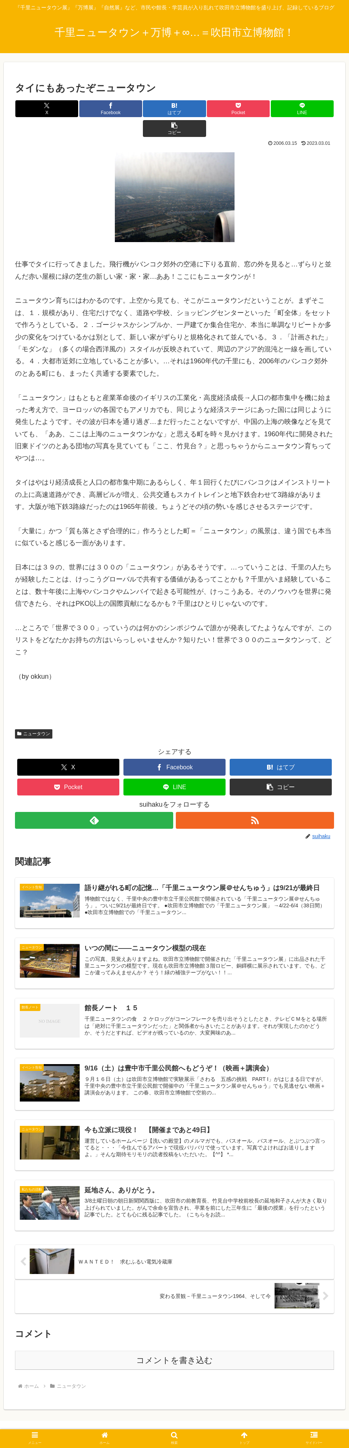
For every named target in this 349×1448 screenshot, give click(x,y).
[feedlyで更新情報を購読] (94, 800)
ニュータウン (33, 714)
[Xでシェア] (41, 108)
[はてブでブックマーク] (147, 108)
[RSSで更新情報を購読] (255, 800)
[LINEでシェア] (254, 108)
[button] (307, 108)
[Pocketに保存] (200, 108)
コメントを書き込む (174, 1344)
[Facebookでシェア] (94, 108)
